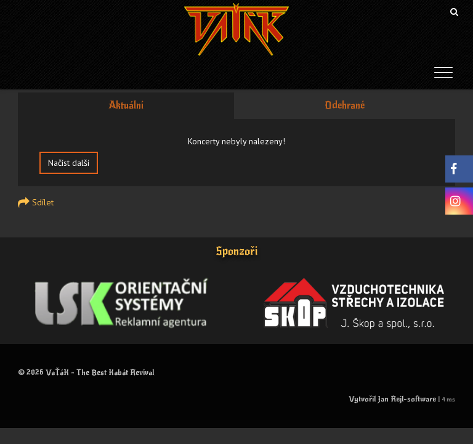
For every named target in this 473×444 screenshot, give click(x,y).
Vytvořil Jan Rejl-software (392, 399)
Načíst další (68, 162)
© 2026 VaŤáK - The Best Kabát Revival (86, 372)
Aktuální (126, 105)
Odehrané (345, 105)
